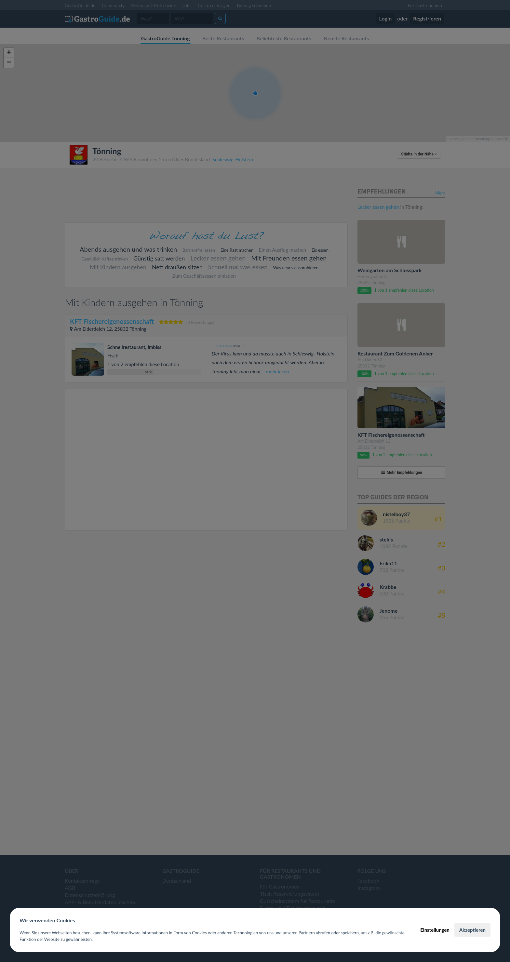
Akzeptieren (472, 930)
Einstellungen (435, 930)
